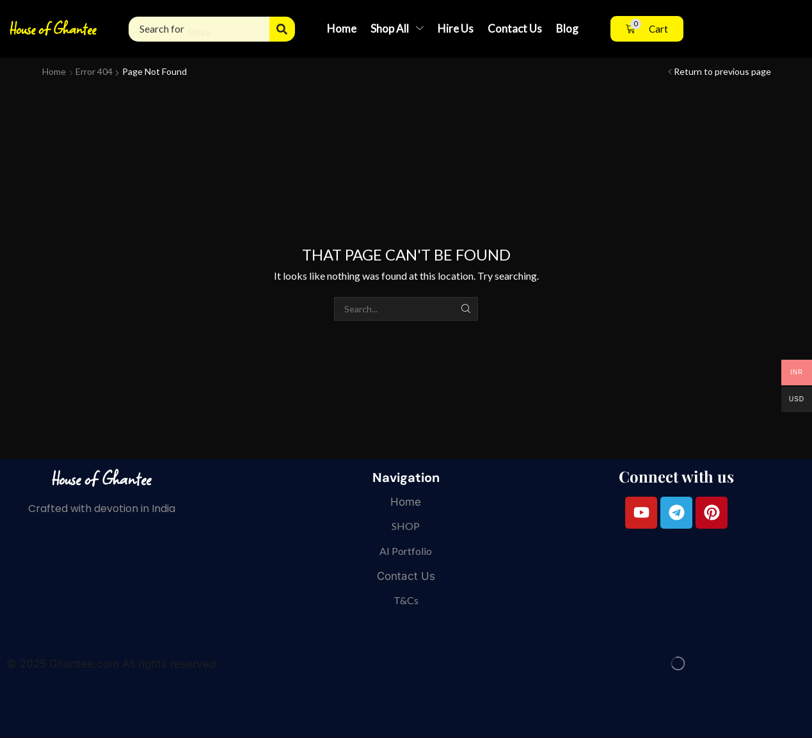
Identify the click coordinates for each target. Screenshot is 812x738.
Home (54, 71)
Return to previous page (722, 71)
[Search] (282, 29)
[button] (647, 29)
